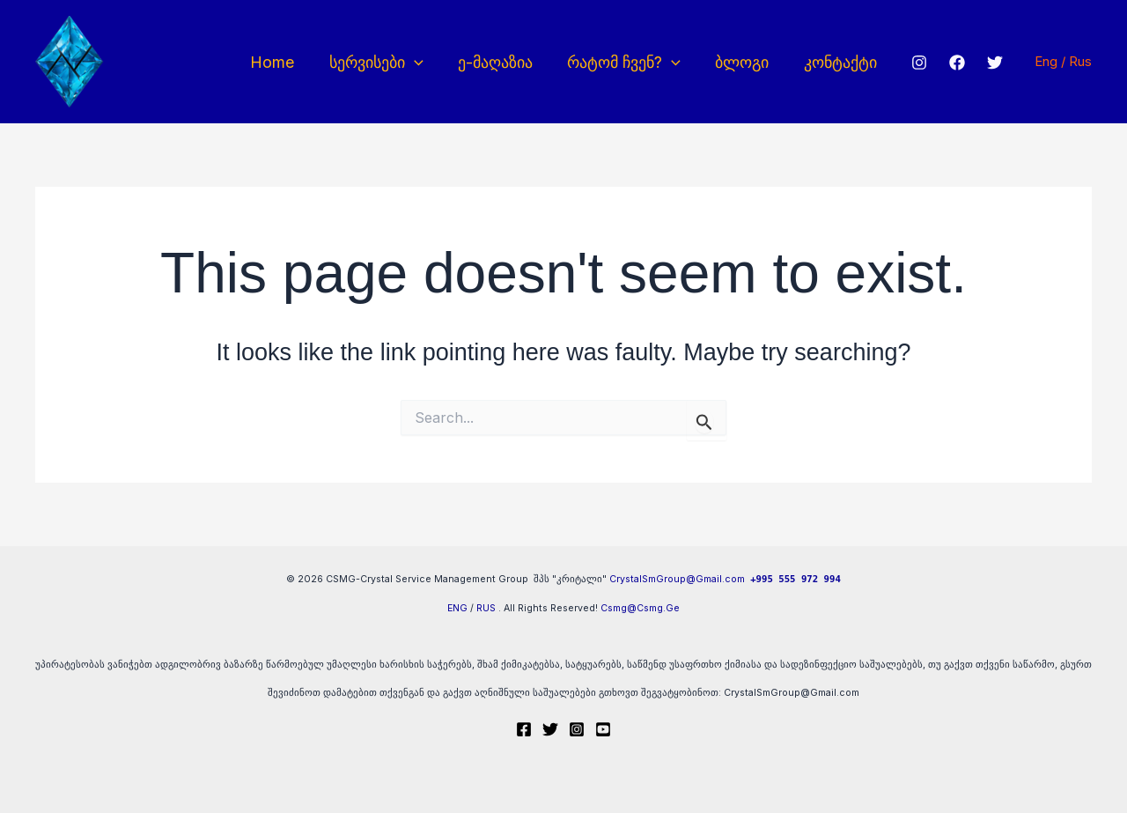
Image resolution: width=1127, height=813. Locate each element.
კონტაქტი (832, 62)
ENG (457, 608)
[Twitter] (986, 62)
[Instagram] (910, 62)
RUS (486, 608)
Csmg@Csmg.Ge (640, 608)
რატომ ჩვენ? (623, 62)
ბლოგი (737, 62)
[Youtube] (603, 729)
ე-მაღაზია (497, 62)
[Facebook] (948, 62)
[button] (418, 62)
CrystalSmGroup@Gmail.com (677, 579)
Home (280, 62)
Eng (1048, 61)
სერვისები (381, 62)
